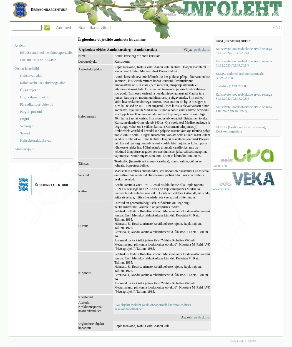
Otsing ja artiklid (26, 68)
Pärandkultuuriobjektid (36, 104)
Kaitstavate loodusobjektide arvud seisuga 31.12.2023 (244, 63)
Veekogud (27, 126)
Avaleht (20, 45)
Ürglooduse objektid (34, 97)
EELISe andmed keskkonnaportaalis (46, 52)
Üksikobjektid (30, 90)
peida (198, 50)
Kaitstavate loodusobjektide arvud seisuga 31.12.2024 (244, 51)
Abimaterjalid (24, 149)
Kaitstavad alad (31, 75)
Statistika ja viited (95, 27)
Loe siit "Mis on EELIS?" (38, 60)
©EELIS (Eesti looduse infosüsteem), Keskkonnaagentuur (241, 129)
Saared (25, 133)
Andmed (63, 27)
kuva (206, 50)
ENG (277, 27)
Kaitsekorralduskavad (35, 140)
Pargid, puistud (31, 111)
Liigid (24, 119)
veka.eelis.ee (221, 189)
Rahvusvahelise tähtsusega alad (43, 83)
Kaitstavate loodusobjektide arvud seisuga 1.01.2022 (244, 109)
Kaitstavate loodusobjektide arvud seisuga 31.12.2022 (244, 97)
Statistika (231, 86)
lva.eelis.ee (220, 165)
